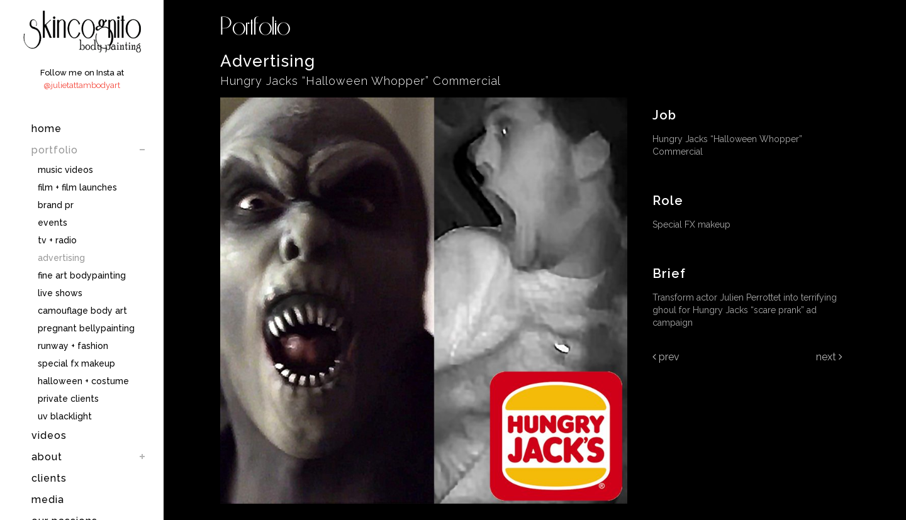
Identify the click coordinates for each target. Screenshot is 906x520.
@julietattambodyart (81, 85)
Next (829, 356)
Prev (666, 356)
